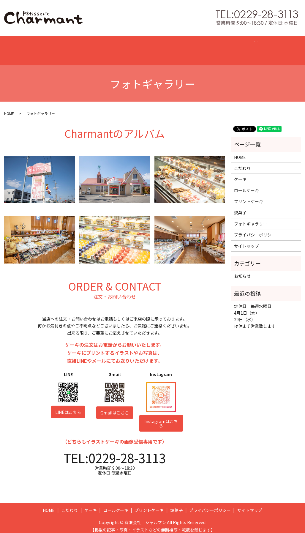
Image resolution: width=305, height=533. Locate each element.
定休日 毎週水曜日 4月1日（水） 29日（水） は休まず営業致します (255, 311)
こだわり (242, 163)
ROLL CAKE (126, 48)
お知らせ (242, 271)
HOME (52, 48)
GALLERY (237, 48)
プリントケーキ (248, 197)
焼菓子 (240, 208)
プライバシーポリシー (255, 230)
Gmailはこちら (114, 408)
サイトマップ (246, 241)
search (262, 48)
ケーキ (240, 174)
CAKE (101, 48)
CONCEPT (77, 48)
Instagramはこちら (161, 419)
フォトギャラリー (250, 219)
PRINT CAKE (159, 48)
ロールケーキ (246, 186)
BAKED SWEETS (198, 48)
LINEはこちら (68, 407)
